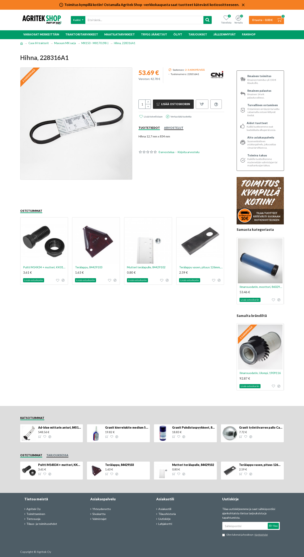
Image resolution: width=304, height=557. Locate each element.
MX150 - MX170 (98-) (94, 43)
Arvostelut (173, 127)
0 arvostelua (166, 152)
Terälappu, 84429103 (88, 267)
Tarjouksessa (57, 455)
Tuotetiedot (149, 127)
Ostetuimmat (31, 210)
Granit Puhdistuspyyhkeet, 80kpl (193, 427)
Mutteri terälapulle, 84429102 (146, 267)
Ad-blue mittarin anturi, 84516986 (59, 427)
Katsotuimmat (32, 418)
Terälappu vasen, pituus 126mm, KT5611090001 (201, 267)
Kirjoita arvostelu (188, 152)
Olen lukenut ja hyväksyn (245, 535)
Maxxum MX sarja (65, 43)
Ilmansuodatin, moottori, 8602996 (261, 286)
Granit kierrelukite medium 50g (126, 427)
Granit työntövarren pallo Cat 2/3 (260, 427)
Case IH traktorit (38, 43)
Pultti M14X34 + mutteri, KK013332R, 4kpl (45, 267)
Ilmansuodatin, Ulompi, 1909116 (260, 373)
